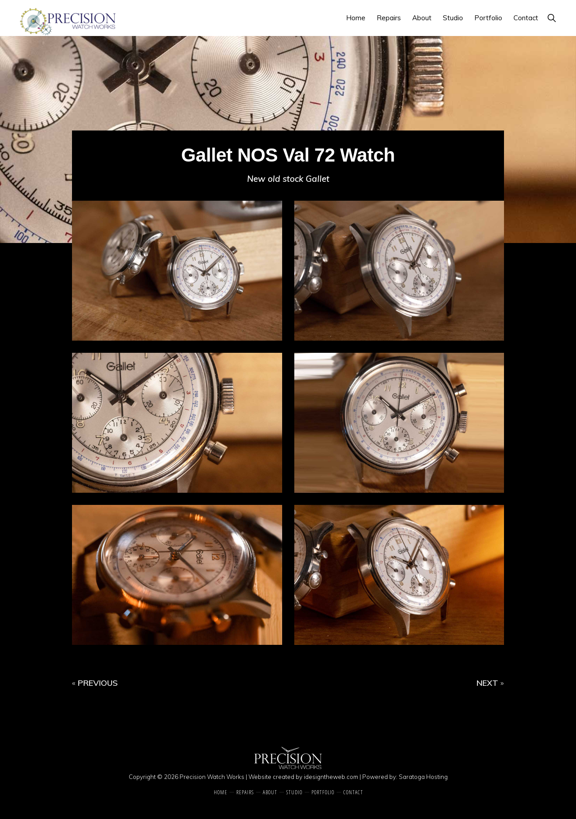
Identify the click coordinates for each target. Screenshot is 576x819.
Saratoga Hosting (423, 776)
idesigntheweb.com (331, 776)
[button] (551, 17)
